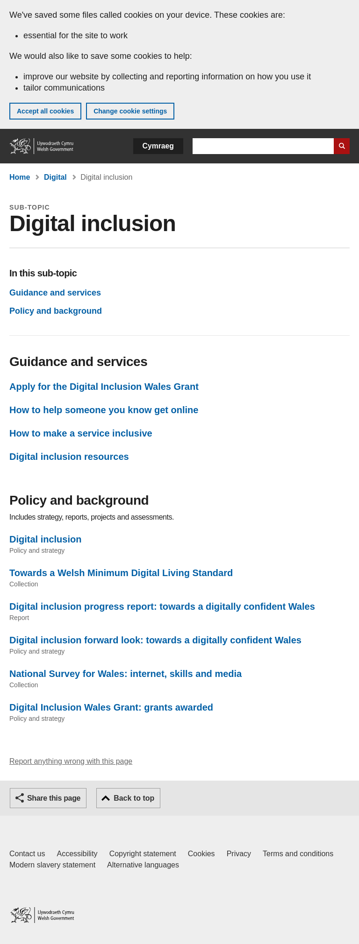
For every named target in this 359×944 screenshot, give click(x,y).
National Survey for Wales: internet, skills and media (125, 674)
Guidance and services (55, 292)
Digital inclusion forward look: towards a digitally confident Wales (155, 640)
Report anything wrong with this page (70, 761)
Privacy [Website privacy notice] (239, 854)
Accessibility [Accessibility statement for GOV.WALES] (77, 854)
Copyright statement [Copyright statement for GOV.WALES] (142, 854)
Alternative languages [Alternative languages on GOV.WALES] (143, 865)
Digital (55, 177)
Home (19, 177)
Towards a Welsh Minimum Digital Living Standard (121, 573)
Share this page (53, 798)
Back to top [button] (134, 798)
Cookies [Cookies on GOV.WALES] (201, 854)
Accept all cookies (45, 111)
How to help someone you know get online (103, 410)
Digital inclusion (45, 539)
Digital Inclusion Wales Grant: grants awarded (111, 707)
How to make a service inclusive (80, 433)
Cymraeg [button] (158, 146)
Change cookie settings (130, 111)
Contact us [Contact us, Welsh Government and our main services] (27, 854)
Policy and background (55, 311)
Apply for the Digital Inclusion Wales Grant (104, 386)
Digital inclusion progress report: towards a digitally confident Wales (162, 606)
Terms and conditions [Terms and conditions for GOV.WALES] (298, 854)
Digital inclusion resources (69, 456)
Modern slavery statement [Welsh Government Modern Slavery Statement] (52, 865)
